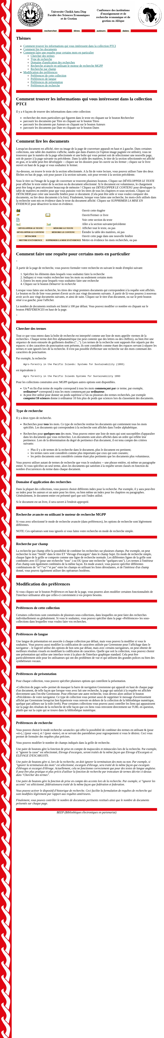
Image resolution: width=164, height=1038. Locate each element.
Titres (77, 30)
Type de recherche (41, 59)
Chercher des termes (43, 55)
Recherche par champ (43, 69)
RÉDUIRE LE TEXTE (63, 228)
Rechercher (50, 30)
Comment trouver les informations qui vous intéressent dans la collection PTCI (69, 46)
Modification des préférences (40, 72)
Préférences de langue (43, 78)
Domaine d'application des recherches (53, 62)
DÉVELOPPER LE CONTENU (30, 232)
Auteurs (101, 30)
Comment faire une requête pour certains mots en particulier (58, 52)
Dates (126, 30)
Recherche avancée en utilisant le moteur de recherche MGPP (67, 65)
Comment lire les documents (40, 49)
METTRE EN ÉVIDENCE (30, 240)
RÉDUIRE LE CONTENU (63, 232)
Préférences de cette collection (48, 75)
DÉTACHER (30, 236)
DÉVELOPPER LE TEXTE (30, 228)
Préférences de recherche (45, 85)
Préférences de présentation (47, 82)
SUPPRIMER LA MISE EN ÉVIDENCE (63, 240)
